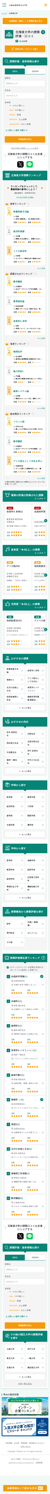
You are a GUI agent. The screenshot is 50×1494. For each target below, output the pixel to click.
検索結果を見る (25, 139)
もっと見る (41, 268)
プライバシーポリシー (30, 1459)
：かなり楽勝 (18, 124)
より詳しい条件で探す (15, 130)
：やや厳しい (15, 110)
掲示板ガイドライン (36, 1443)
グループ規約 (16, 1459)
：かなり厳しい (15, 105)
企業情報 (39, 1462)
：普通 (13, 115)
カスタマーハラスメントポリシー (21, 1462)
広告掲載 (9, 1443)
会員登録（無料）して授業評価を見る (25, 21)
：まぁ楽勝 (16, 119)
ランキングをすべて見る (25, 197)
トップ (4, 13)
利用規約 (24, 1443)
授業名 (14, 71)
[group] (18, 522)
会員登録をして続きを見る (25, 1488)
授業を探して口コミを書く (26, 49)
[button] (45, 521)
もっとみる (39, 498)
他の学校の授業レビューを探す (25, 148)
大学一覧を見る (25, 1384)
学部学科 (35, 71)
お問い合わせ (25, 1446)
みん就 (16, 1443)
